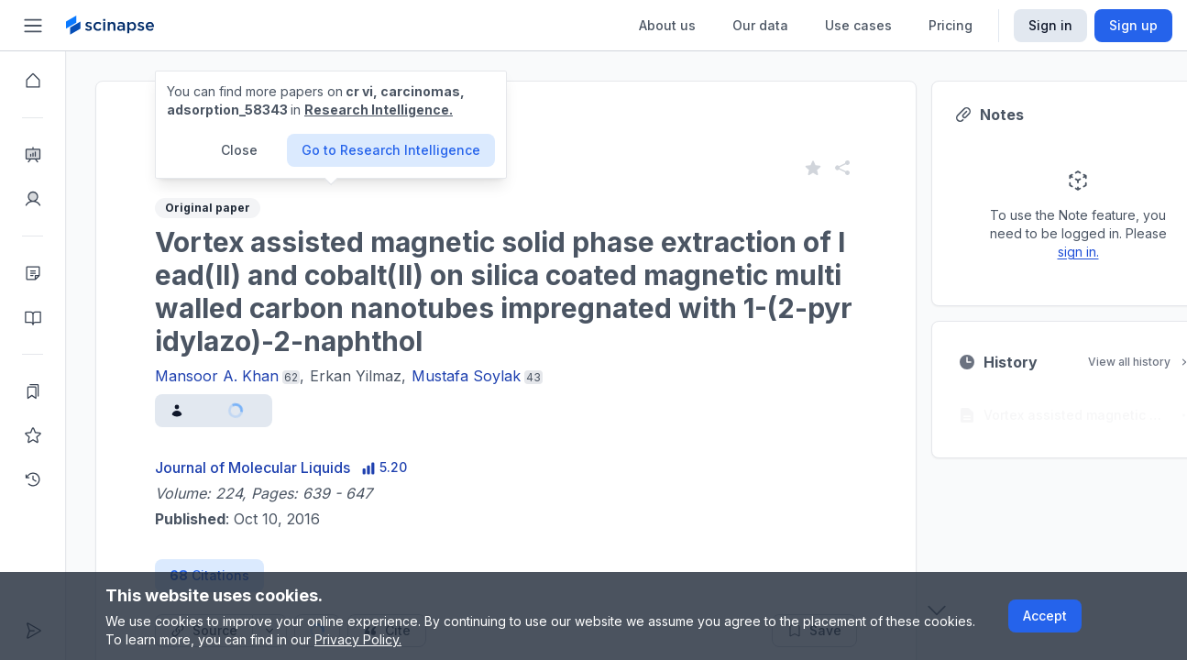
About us (667, 25)
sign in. (1078, 251)
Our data (760, 25)
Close (239, 150)
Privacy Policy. (357, 639)
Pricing (951, 25)
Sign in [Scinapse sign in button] (1050, 25)
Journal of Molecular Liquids (252, 467)
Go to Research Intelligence (391, 150)
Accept (1045, 615)
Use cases (858, 25)
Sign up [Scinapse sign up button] (1133, 25)
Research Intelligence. (378, 109)
